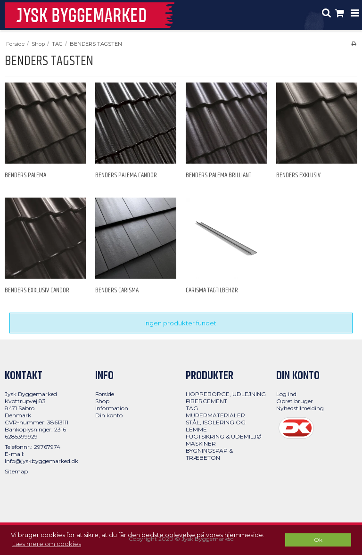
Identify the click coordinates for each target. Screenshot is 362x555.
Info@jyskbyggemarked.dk (41, 460)
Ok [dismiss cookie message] (318, 540)
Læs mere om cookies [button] (46, 543)
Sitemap (16, 471)
